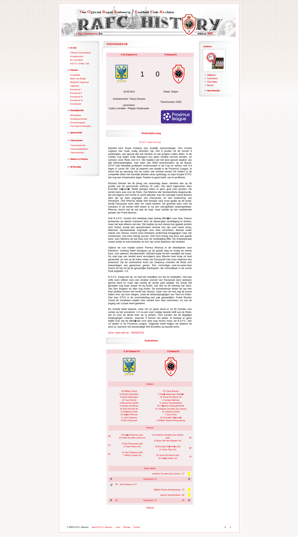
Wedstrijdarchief (76, 110)
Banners (210, 85)
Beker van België (78, 78)
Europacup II (76, 93)
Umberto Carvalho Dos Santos (172, 409)
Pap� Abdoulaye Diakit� (172, 394)
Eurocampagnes (77, 122)
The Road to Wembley (80, 126)
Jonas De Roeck (170, 397)
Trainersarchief (76, 140)
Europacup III (76, 96)
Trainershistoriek (78, 145)
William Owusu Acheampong (171, 420)
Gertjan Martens (171, 400)
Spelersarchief (76, 132)
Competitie (75, 75)
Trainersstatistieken (79, 149)
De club (73, 48)
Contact (137, 527)
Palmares (74, 70)
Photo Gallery (212, 82)
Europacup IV (76, 100)
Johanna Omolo (172, 412)
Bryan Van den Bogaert (167, 440)
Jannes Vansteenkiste (172, 403)
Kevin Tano (167, 449)
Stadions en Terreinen (79, 159)
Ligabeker (74, 86)
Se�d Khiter (167, 458)
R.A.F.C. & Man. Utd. (80, 63)
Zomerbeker (75, 104)
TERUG (150, 508)
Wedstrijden (75, 115)
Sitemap (126, 527)
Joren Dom (172, 414)
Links (118, 527)
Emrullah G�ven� (172, 417)
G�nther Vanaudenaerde (172, 406)
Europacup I (75, 89)
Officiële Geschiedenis (80, 53)
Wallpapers (211, 75)
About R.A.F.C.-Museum (102, 527)
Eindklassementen (78, 119)
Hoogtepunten (76, 56)
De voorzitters (76, 60)
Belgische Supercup (79, 82)
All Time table (75, 167)
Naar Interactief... (213, 90)
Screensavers (212, 78)
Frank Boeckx (172, 391)
